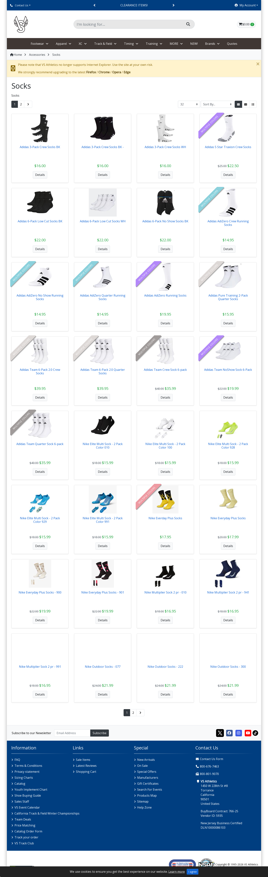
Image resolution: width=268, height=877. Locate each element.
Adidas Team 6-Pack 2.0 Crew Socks (40, 371)
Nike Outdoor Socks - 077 (102, 667)
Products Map (147, 795)
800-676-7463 (209, 766)
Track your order (26, 837)
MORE (174, 44)
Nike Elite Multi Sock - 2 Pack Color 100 (165, 446)
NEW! (194, 44)
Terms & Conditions (28, 766)
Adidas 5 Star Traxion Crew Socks (228, 147)
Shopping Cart (86, 772)
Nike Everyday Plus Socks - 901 (102, 592)
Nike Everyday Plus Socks (228, 518)
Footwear (37, 44)
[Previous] (94, 5)
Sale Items (83, 760)
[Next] (173, 5)
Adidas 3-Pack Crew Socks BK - (103, 147)
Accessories (37, 55)
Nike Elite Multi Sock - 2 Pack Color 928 (228, 446)
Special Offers (146, 772)
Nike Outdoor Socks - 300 (228, 667)
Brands (210, 44)
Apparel (61, 44)
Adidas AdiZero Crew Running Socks (228, 223)
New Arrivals (146, 760)
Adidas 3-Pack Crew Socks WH (165, 147)
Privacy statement (27, 772)
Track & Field (103, 44)
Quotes (232, 44)
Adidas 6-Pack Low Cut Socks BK (40, 221)
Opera (116, 72)
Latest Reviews (86, 766)
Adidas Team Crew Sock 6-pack (165, 370)
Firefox (91, 72)
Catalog (20, 784)
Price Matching (25, 825)
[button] (246, 5)
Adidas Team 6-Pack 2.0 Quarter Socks (102, 371)
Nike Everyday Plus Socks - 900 (40, 592)
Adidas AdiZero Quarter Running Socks (102, 297)
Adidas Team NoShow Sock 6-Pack (228, 370)
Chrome (104, 72)
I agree (192, 871)
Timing (129, 44)
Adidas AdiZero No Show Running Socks (40, 297)
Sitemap (143, 801)
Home (16, 55)
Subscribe (99, 733)
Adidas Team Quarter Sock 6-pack (39, 444)
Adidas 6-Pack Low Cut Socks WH (103, 221)
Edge (127, 72)
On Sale (142, 766)
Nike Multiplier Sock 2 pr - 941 (228, 592)
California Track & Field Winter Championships (47, 813)
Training (152, 44)
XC (80, 44)
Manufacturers (147, 778)
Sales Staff (22, 801)
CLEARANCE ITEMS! (134, 5)
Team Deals (23, 819)
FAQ (17, 760)
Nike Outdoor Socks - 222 (165, 667)
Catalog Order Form (28, 831)
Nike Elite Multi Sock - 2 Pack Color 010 (103, 446)
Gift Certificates (148, 784)
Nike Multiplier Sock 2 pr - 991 (40, 667)
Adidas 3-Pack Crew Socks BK (40, 147)
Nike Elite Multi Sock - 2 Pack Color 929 (40, 520)
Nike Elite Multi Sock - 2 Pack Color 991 (103, 520)
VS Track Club (24, 843)
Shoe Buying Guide (28, 795)
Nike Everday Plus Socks (165, 518)
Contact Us (19, 5)
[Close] (258, 64)
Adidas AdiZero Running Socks (165, 295)
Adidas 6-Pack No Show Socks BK (165, 221)
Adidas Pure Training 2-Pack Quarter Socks (228, 297)
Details (40, 175)
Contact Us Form (209, 759)
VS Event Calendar (27, 807)
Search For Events (149, 789)
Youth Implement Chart (31, 789)
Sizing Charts (24, 778)
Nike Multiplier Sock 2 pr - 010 (165, 592)
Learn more (176, 872)
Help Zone (144, 807)
